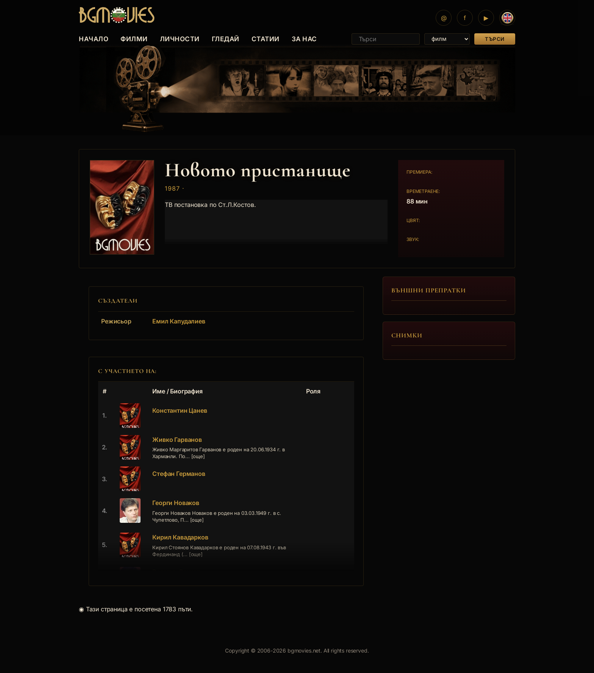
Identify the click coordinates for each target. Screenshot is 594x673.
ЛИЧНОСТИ (180, 39)
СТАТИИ (266, 39)
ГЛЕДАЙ (225, 39)
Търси (495, 39)
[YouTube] (486, 18)
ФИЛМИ (134, 39)
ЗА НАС (304, 39)
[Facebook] (465, 18)
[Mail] (444, 18)
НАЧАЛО (93, 39)
